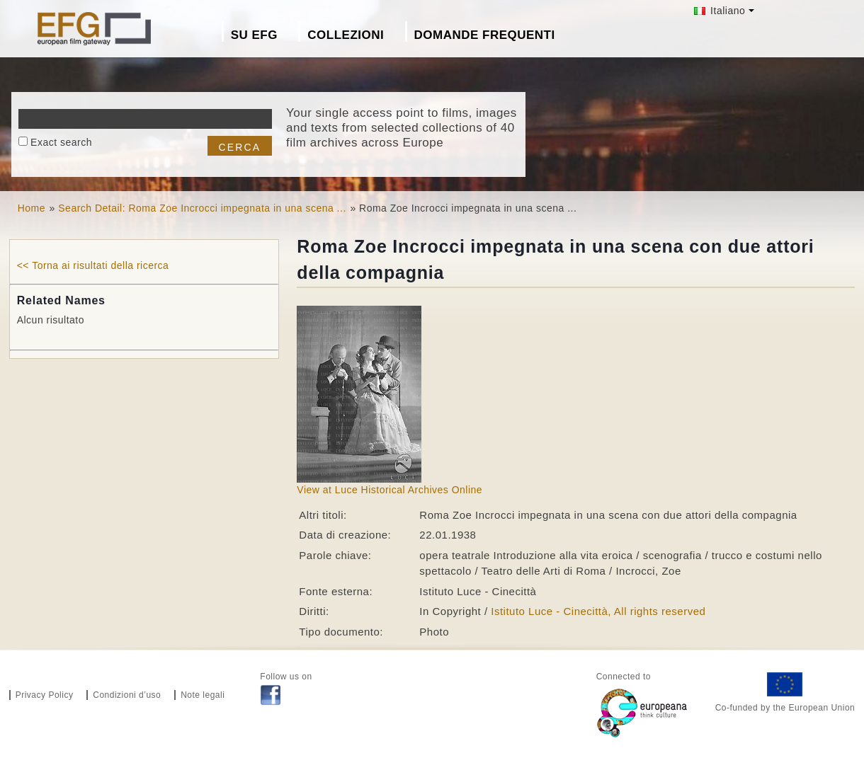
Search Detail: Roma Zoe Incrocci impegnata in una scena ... (202, 208)
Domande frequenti (484, 35)
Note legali (202, 695)
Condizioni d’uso (127, 695)
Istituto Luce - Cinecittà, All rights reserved (598, 611)
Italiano (720, 10)
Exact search (61, 142)
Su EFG (254, 35)
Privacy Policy (45, 695)
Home (31, 208)
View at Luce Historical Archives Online (389, 489)
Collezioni (345, 35)
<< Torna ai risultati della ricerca (93, 265)
